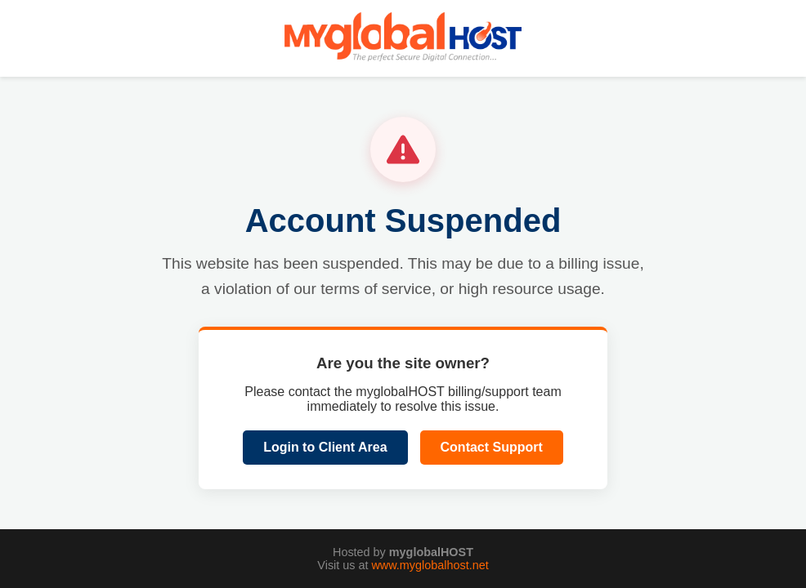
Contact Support (492, 447)
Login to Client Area (325, 447)
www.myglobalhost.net (429, 565)
